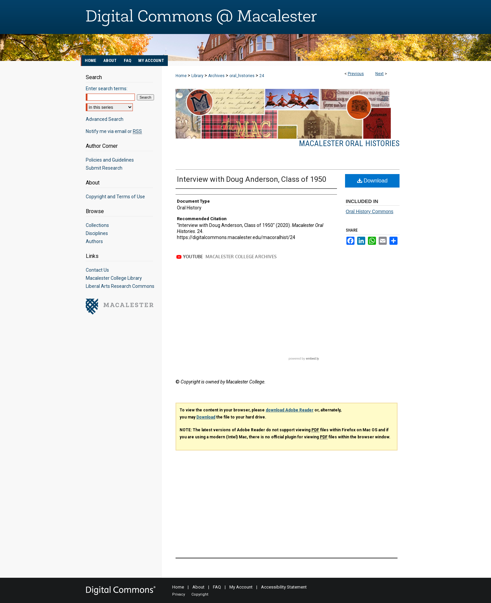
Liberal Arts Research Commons (120, 286)
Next (379, 73)
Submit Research (104, 168)
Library (197, 75)
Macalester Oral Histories (349, 143)
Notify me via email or (114, 131)
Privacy (178, 594)
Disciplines (97, 233)
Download (372, 180)
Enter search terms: (106, 88)
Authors (94, 241)
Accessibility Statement (284, 587)
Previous (356, 73)
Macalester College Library (114, 278)
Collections (97, 225)
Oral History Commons (369, 211)
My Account (241, 587)
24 (261, 75)
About (198, 587)
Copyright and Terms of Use (115, 196)
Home (181, 75)
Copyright (199, 594)
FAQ (217, 587)
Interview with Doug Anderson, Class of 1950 (251, 179)
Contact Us (97, 270)
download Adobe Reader (289, 410)
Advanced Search (104, 119)
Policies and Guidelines (110, 160)
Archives (216, 75)
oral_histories (242, 75)
